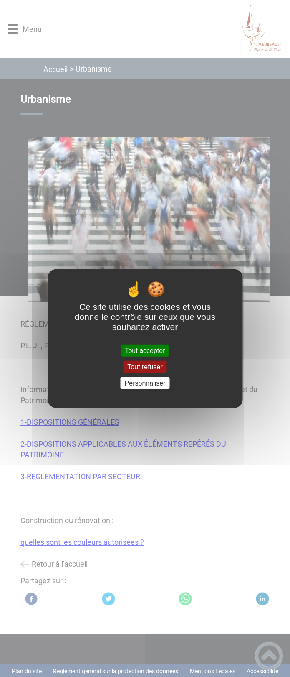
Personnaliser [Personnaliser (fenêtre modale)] (145, 383)
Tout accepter (145, 350)
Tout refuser (144, 366)
